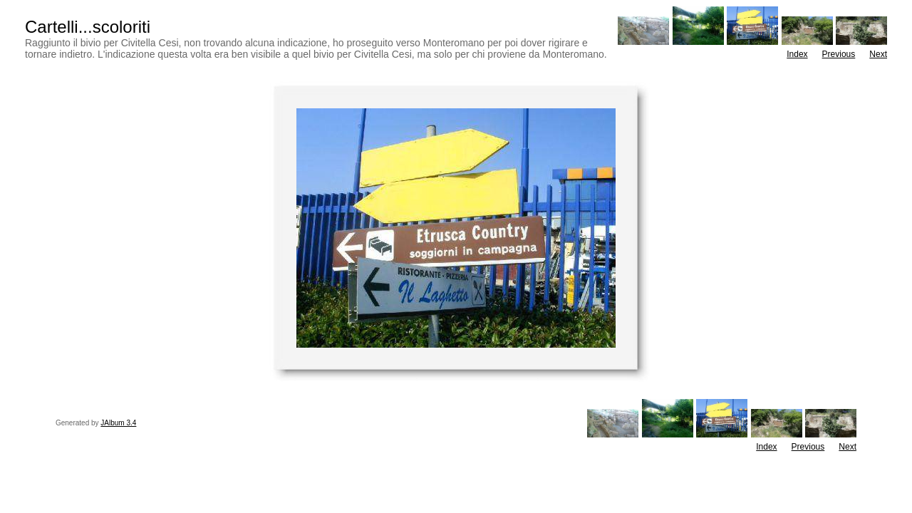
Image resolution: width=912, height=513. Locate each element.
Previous (839, 54)
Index (797, 54)
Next (878, 54)
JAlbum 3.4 (118, 423)
